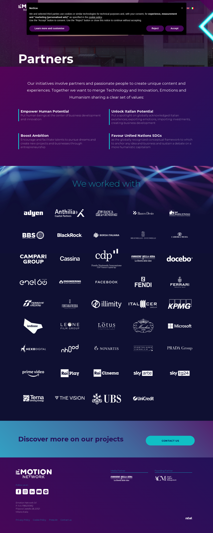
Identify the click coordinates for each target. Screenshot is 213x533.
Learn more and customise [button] (49, 28)
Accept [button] (174, 28)
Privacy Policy (23, 519)
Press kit (53, 519)
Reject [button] (155, 28)
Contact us (66, 519)
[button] (182, 8)
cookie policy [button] (95, 17)
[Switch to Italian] (192, 8)
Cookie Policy (39, 519)
